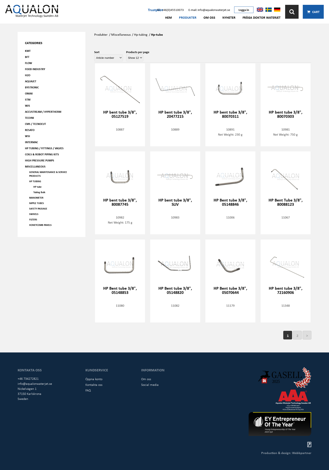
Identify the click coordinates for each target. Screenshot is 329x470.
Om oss (209, 17)
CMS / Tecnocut (35, 124)
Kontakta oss (93, 384)
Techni (29, 118)
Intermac (31, 142)
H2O (27, 75)
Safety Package (38, 208)
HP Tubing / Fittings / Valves (44, 148)
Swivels (33, 214)
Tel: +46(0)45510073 (170, 10)
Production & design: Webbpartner (286, 452)
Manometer (36, 197)
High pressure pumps (39, 160)
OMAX (29, 93)
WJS (27, 105)
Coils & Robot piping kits (42, 154)
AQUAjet (30, 81)
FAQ (88, 390)
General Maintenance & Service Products (48, 173)
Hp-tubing (141, 34)
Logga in (244, 10)
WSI (27, 136)
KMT (28, 51)
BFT (27, 57)
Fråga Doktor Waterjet (262, 17)
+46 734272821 (28, 378)
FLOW (28, 63)
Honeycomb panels (40, 224)
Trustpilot (155, 9)
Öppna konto (93, 379)
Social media (150, 384)
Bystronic (32, 87)
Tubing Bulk (39, 192)
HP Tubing (35, 181)
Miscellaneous (35, 166)
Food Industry (35, 69)
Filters (33, 219)
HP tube (37, 186)
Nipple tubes (36, 203)
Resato (29, 130)
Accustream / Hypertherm (43, 112)
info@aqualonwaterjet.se (35, 383)
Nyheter (228, 17)
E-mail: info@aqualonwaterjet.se (209, 10)
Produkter (187, 17)
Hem (168, 17)
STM (27, 99)
